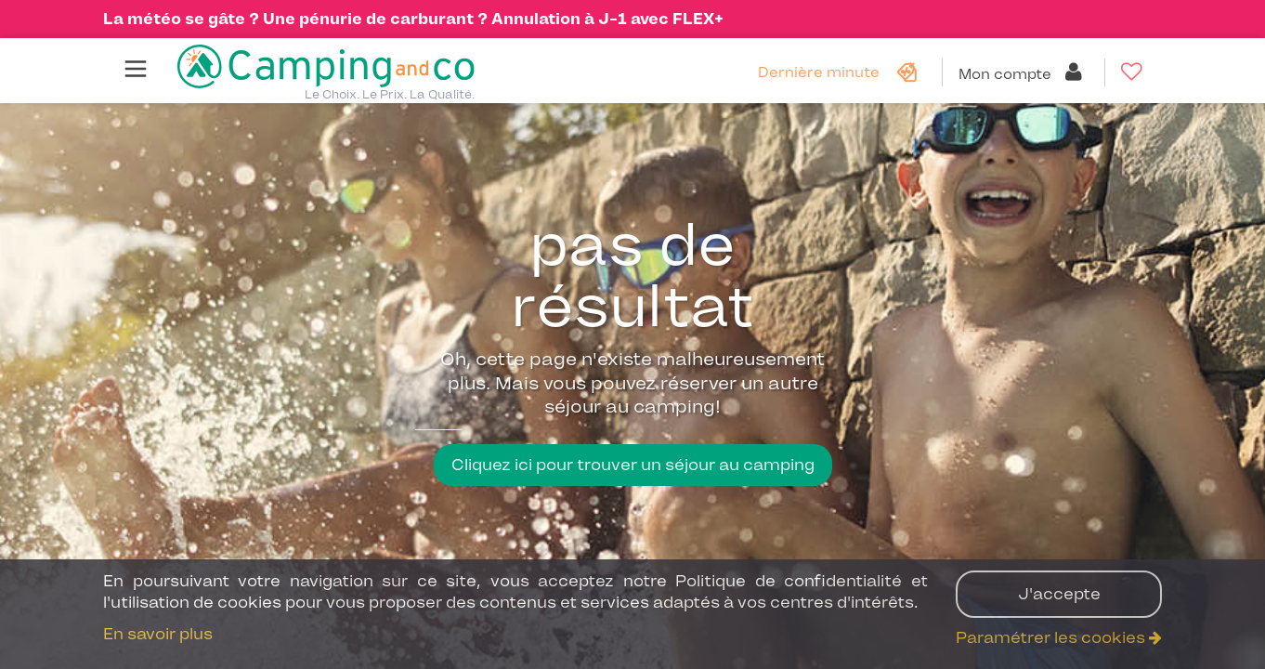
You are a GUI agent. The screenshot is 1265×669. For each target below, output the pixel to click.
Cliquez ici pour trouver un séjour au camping (633, 464)
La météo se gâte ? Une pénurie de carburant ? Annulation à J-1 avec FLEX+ (413, 18)
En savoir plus (158, 633)
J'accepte (1059, 593)
